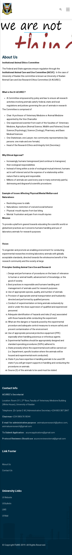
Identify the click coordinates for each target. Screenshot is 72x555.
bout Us (7, 464)
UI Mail (5, 516)
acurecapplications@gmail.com (40, 432)
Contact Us (7, 470)
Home (28, 30)
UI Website (7, 497)
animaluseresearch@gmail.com (17, 426)
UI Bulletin (6, 503)
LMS (4, 509)
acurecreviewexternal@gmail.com (50, 438)
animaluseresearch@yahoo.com (52, 422)
